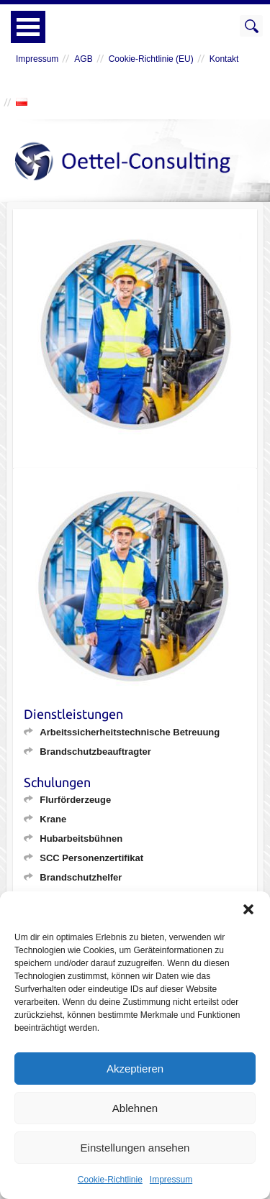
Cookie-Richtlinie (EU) (151, 59)
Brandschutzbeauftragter (95, 751)
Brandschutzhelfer (81, 877)
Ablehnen (135, 1108)
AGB (83, 59)
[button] (248, 909)
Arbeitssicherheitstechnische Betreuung (130, 732)
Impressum (171, 1180)
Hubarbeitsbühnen (81, 838)
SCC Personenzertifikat (91, 858)
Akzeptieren (135, 1068)
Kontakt (224, 59)
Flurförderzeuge (75, 799)
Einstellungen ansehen (135, 1147)
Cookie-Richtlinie (110, 1180)
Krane (53, 819)
